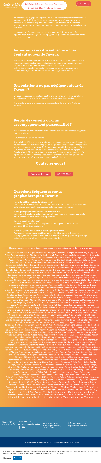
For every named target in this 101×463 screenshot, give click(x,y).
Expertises (48, 4)
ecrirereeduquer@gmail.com (30, 424)
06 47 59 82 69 (24, 421)
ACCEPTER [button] (17, 458)
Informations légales (77, 423)
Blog (41, 8)
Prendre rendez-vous (52, 8)
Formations (58, 4)
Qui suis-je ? (33, 8)
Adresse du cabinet (51, 423)
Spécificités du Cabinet (34, 4)
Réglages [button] (7, 458)
